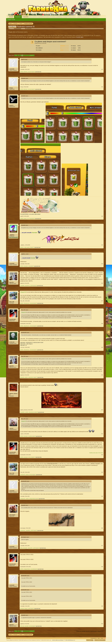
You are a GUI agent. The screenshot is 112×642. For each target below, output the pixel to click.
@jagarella (23, 292)
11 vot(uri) (73, 48)
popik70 (11, 105)
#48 (102, 323)
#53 (102, 454)
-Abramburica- (26, 303)
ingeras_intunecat (13, 394)
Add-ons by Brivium (63, 640)
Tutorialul (34, 232)
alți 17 (36, 377)
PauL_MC (11, 301)
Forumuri (18, 17)
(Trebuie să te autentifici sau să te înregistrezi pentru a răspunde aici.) (90, 631)
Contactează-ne (94, 638)
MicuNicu (25, 71)
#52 (102, 433)
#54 (102, 472)
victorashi (30, 71)
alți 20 (36, 412)
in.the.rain (11, 342)
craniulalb (11, 69)
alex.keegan (12, 514)
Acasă (11, 16)
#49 (102, 347)
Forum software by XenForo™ (40, 640)
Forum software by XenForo (18, 640)
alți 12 (34, 89)
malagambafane (32, 498)
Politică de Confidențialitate (100, 640)
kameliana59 (12, 319)
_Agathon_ (12, 234)
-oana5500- (22, 285)
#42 (102, 86)
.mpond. (11, 428)
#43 (102, 216)
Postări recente (11, 19)
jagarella (11, 282)
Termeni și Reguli (89, 640)
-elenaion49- (22, 474)
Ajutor (99, 638)
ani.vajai (29, 218)
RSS (104, 638)
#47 (102, 300)
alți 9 (36, 569)
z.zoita (25, 247)
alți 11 (33, 247)
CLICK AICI (79, 37)
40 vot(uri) (73, 50)
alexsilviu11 (27, 285)
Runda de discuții (17, 28)
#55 (102, 496)
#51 (102, 409)
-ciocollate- (30, 436)
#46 (102, 283)
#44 (102, 244)
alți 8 (38, 498)
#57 (102, 545)
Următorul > (31, 55)
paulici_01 (26, 218)
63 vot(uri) (73, 45)
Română (8, 638)
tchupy (11, 87)
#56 (102, 528)
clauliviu (26, 608)
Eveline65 (22, 377)
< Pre (16, 55)
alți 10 (34, 71)
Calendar (25, 16)
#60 (102, 623)
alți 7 (35, 474)
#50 (102, 374)
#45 (102, 263)
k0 (25, 28)
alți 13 (36, 303)
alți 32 (36, 285)
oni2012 (21, 71)
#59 (102, 606)
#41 (102, 69)
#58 (102, 566)
